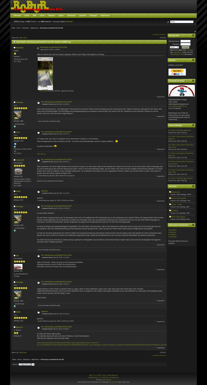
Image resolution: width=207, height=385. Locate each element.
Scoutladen (172, 234)
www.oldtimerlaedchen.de (177, 106)
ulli (17, 256)
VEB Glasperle (41, 154)
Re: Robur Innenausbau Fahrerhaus (181, 136)
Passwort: (176, 44)
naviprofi (20, 160)
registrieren (178, 52)
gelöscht (44, 191)
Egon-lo (19, 327)
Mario (173, 139)
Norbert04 (174, 164)
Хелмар (19, 102)
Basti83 (188, 130)
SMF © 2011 (102, 375)
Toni (18, 132)
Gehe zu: (15, 364)
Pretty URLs (114, 382)
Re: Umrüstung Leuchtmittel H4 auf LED (56, 102)
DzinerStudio (107, 380)
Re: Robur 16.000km (175, 130)
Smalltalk (175, 211)
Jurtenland (172, 232)
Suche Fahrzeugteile (179, 198)
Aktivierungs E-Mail (177, 54)
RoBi (18, 191)
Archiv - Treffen (176, 204)
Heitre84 (69, 22)
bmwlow (19, 48)
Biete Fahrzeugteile (178, 217)
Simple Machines (112, 375)
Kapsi (173, 155)
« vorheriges (155, 34)
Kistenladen (172, 230)
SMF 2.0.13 (93, 375)
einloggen (190, 50)
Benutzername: (174, 41)
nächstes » (163, 34)
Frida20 (173, 147)
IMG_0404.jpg (43, 91)
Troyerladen (172, 237)
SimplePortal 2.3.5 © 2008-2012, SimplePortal (103, 377)
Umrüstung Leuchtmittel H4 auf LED (53, 47)
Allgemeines (175, 192)
